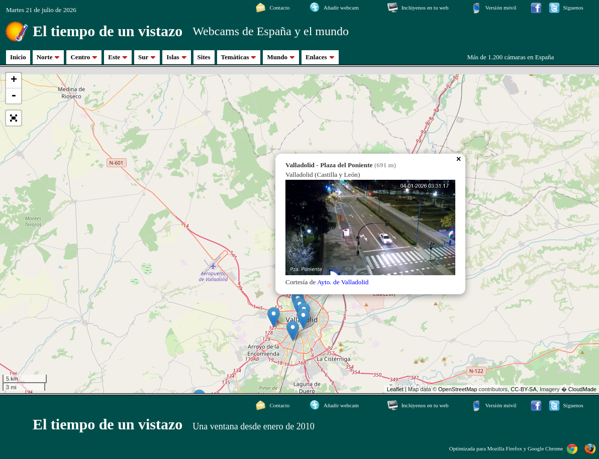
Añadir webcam (341, 8)
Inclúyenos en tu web (425, 8)
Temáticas (239, 57)
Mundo (280, 57)
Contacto (279, 8)
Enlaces (320, 57)
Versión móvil (501, 8)
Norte (48, 57)
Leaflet (395, 389)
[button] (13, 118)
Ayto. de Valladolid (343, 282)
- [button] (13, 95)
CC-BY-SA (524, 389)
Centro (83, 57)
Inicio (18, 57)
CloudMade (582, 389)
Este (118, 57)
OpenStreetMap (457, 389)
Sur (147, 57)
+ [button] (14, 80)
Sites (204, 57)
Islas (176, 57)
